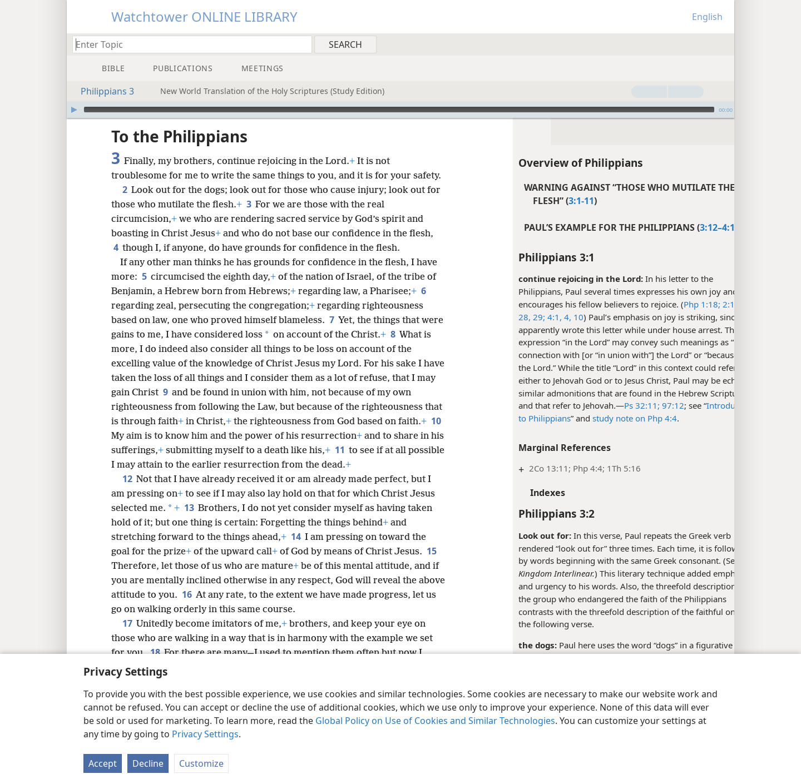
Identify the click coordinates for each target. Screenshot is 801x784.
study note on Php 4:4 (605, 418)
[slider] (399, 109)
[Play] (74, 109)
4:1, (524, 316)
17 (127, 638)
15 (118, 580)
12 (127, 493)
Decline (148, 763)
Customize (201, 763)
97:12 (643, 405)
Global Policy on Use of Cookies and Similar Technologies (435, 720)
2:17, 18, (709, 304)
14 (296, 551)
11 (392, 464)
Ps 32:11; (613, 405)
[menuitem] (721, 44)
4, (537, 316)
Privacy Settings (205, 734)
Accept (102, 763)
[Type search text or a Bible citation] (187, 44)
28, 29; (503, 316)
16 (231, 609)
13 (189, 522)
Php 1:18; (673, 304)
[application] (400, 109)
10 (548, 316)
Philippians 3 (102, 91)
